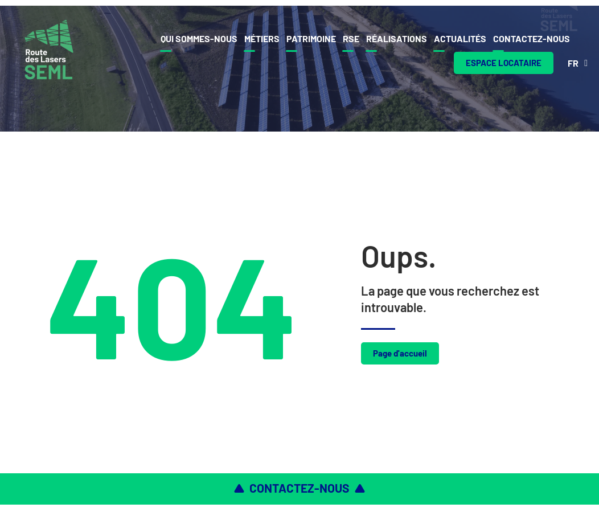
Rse (351, 38)
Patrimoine (311, 38)
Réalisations (396, 38)
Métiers (262, 38)
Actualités (460, 38)
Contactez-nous (531, 38)
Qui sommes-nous (199, 38)
